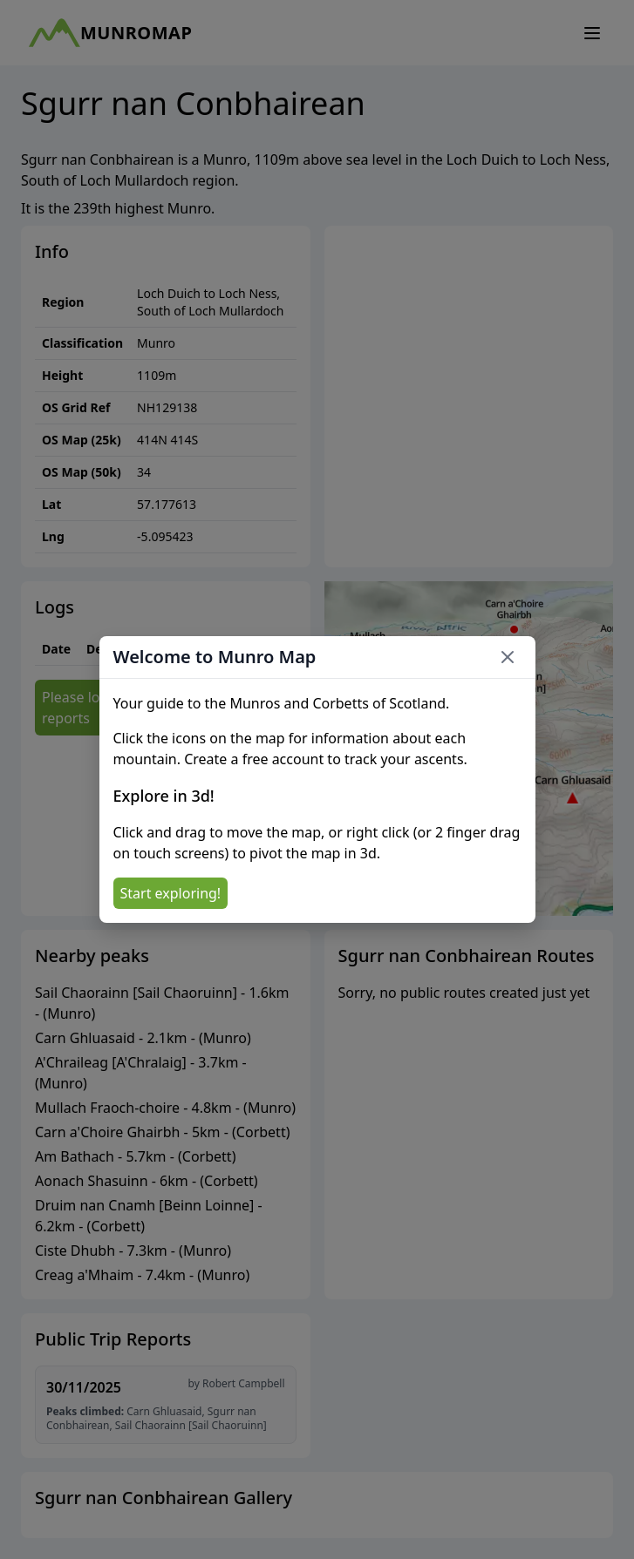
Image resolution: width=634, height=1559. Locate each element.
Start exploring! (171, 893)
